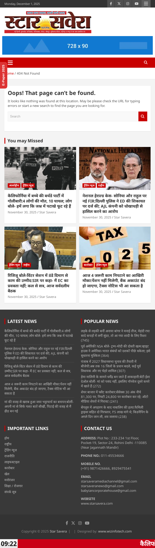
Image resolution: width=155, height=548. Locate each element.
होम (6, 438)
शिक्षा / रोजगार (13, 486)
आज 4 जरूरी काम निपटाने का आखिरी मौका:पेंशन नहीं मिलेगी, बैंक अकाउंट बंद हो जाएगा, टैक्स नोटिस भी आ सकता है (113, 280)
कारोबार (88, 265)
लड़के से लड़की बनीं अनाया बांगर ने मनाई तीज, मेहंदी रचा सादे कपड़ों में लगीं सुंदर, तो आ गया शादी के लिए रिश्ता (115, 333)
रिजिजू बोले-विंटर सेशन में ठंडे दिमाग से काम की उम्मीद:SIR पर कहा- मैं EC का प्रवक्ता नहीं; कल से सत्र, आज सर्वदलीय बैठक (38, 283)
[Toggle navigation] (10, 63)
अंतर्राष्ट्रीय (14, 185)
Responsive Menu (146, 4)
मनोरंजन (9, 480)
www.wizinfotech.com (115, 531)
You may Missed (25, 141)
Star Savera (47, 212)
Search (142, 117)
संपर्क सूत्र (10, 492)
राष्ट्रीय (101, 185)
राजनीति (9, 456)
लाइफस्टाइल (11, 462)
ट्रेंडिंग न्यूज (28, 185)
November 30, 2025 (22, 212)
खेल (6, 474)
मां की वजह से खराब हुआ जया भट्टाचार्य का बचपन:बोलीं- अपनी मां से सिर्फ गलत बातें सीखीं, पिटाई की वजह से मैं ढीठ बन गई (39, 406)
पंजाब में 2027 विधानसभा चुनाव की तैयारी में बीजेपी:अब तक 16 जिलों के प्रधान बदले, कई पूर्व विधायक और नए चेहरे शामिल (111, 366)
